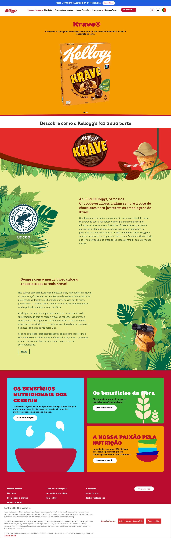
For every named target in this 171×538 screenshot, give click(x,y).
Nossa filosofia (82, 10)
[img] (11, 11)
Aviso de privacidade (57, 493)
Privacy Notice (10, 535)
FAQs (24, 351)
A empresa (96, 10)
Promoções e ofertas (64, 10)
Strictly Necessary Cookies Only (131, 521)
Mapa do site (92, 493)
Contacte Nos (129, 10)
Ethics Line (52, 498)
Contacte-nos (144, 489)
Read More (108, 3)
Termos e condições (56, 489)
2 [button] (87, 112)
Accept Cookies (153, 521)
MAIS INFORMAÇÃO (25, 418)
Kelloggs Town (111, 10)
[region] (85, 521)
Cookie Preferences (95, 498)
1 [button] (84, 112)
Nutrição (48, 10)
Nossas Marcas (34, 10)
